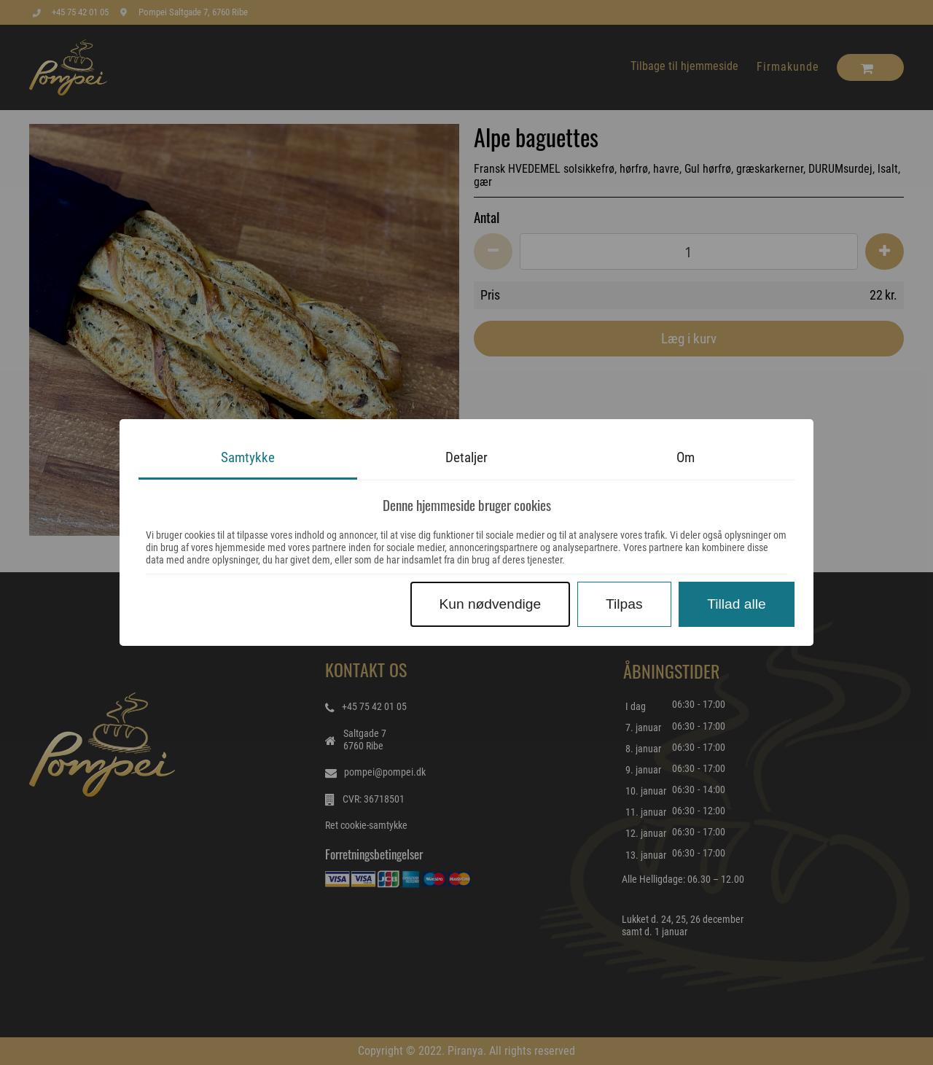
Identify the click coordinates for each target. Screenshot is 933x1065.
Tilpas (624, 604)
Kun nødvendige (490, 604)
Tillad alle (736, 604)
